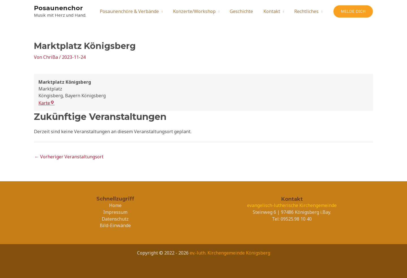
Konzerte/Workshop (198, 11)
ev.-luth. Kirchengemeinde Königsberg (230, 253)
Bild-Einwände (115, 225)
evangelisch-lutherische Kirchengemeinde (292, 205)
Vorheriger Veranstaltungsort (68, 157)
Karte (46, 103)
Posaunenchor (58, 8)
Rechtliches (307, 11)
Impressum (115, 212)
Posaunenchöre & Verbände (135, 11)
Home (115, 205)
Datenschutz (115, 219)
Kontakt (273, 11)
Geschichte (244, 11)
